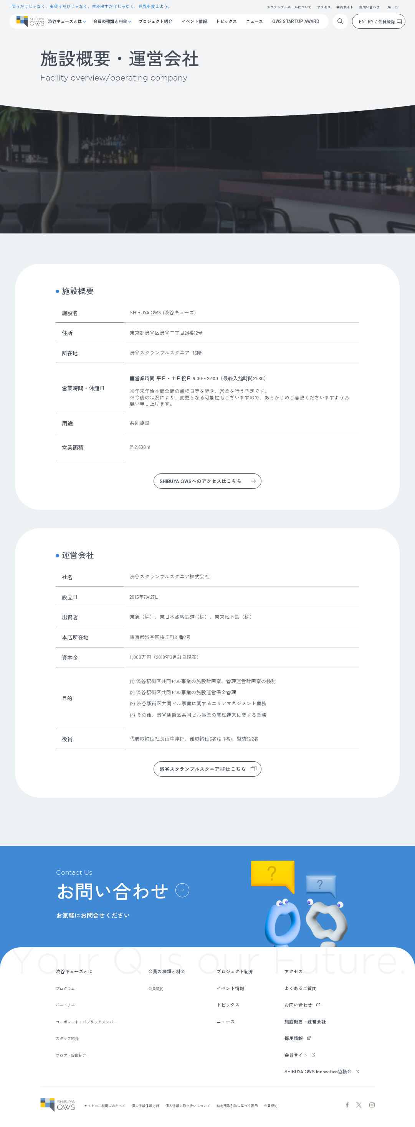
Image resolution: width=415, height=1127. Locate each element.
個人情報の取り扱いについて (187, 1105)
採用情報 (293, 1038)
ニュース (254, 21)
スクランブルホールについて (289, 7)
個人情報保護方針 (145, 1105)
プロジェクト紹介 (155, 21)
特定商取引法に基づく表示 (237, 1105)
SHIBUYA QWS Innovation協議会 (318, 1071)
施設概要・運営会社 (305, 1021)
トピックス (226, 21)
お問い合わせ (369, 7)
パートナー (65, 1005)
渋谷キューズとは (65, 21)
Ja (389, 7)
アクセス (324, 7)
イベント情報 (194, 21)
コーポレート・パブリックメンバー (86, 1022)
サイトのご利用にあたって (105, 1105)
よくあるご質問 (300, 988)
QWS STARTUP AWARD (295, 21)
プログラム (65, 988)
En (397, 7)
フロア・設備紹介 (71, 1055)
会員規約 (156, 988)
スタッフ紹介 (67, 1038)
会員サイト (345, 7)
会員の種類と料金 (110, 21)
